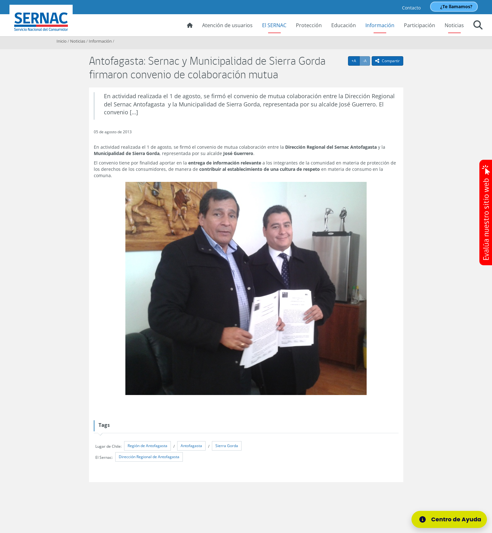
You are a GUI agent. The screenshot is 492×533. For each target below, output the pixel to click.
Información (379, 25)
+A (355, 60)
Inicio (62, 41)
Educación (343, 25)
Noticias (454, 25)
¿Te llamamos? (456, 6)
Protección (309, 25)
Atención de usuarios (227, 25)
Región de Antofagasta (147, 445)
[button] (478, 25)
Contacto (411, 8)
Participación (419, 25)
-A (366, 60)
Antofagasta (191, 445)
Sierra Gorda (226, 445)
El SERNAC (274, 25)
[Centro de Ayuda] (449, 519)
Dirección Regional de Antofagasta (149, 456)
